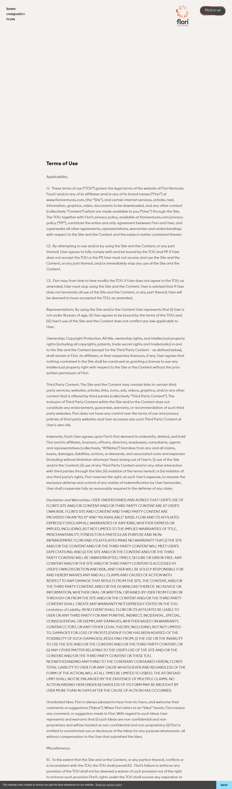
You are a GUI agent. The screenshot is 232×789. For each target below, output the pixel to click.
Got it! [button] (224, 785)
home (11, 9)
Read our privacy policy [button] (109, 784)
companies (15, 14)
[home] (182, 15)
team (10, 19)
